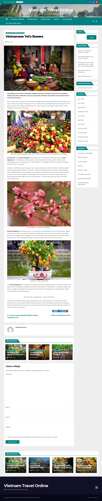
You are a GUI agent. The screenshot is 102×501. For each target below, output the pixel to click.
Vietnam (28, 168)
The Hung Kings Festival (60, 353)
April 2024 (81, 124)
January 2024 (82, 132)
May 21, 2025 (82, 470)
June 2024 (81, 116)
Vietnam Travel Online (51, 10)
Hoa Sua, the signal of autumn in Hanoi (15, 354)
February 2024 (82, 128)
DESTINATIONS (32, 19)
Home (88, 497)
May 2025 (81, 99)
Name (8, 407)
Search (80, 32)
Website (8, 427)
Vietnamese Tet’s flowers (24, 36)
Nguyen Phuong (21, 327)
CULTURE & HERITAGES (14, 23)
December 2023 (83, 137)
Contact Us (94, 497)
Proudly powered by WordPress (12, 497)
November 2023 (83, 141)
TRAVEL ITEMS (45, 19)
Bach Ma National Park (85, 76)
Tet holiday (50, 106)
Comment (9, 374)
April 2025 (81, 103)
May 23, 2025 (12, 470)
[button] (93, 21)
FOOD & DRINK (67, 19)
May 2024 (81, 120)
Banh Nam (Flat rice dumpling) (84, 466)
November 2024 (83, 111)
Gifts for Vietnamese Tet (61, 315)
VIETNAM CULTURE (11, 350)
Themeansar (36, 497)
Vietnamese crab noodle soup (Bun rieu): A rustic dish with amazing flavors (86, 64)
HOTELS (56, 19)
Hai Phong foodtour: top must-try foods (37, 467)
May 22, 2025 (35, 470)
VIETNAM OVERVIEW (17, 19)
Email (8, 417)
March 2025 (81, 107)
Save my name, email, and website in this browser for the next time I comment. (33, 437)
